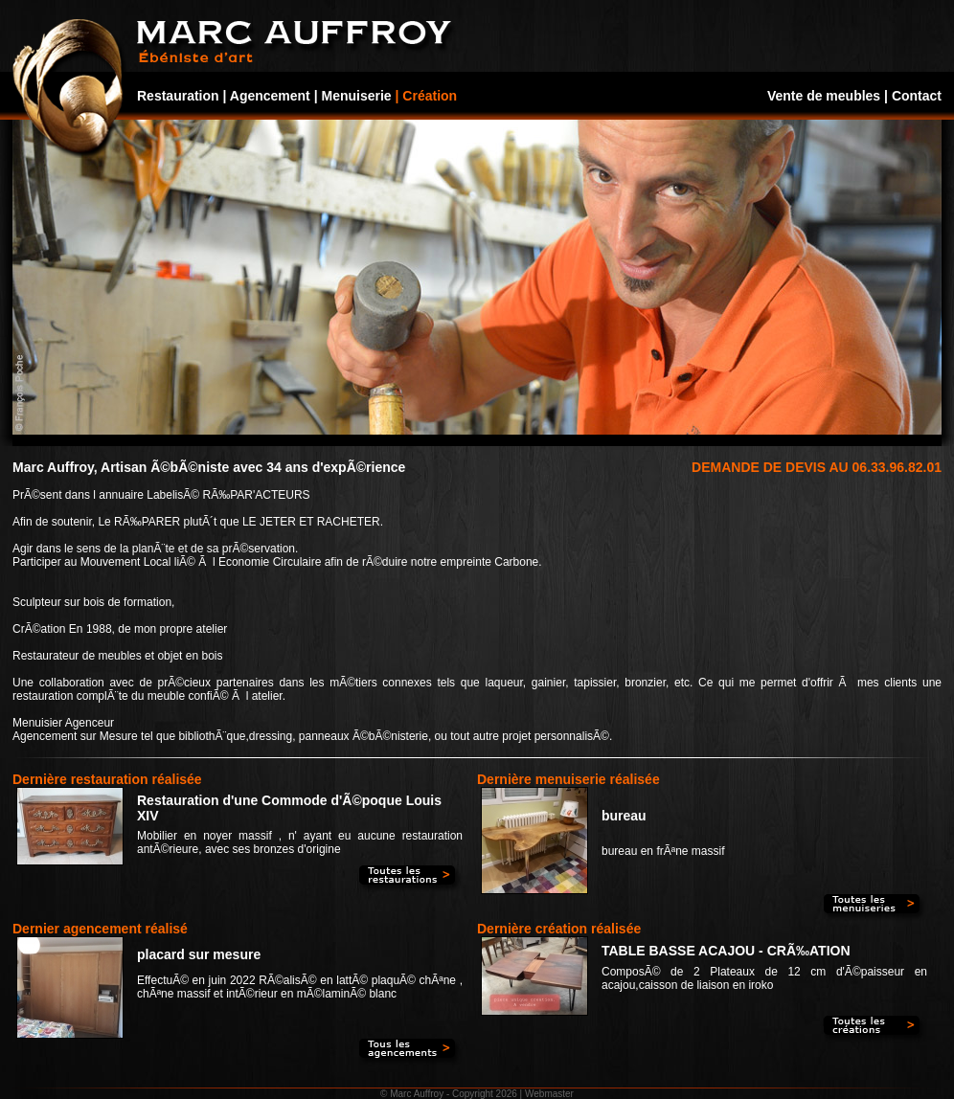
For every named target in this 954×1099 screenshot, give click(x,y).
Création (429, 95)
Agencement (270, 95)
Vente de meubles (823, 95)
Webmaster (549, 1093)
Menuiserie (357, 95)
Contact (917, 95)
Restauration (178, 95)
